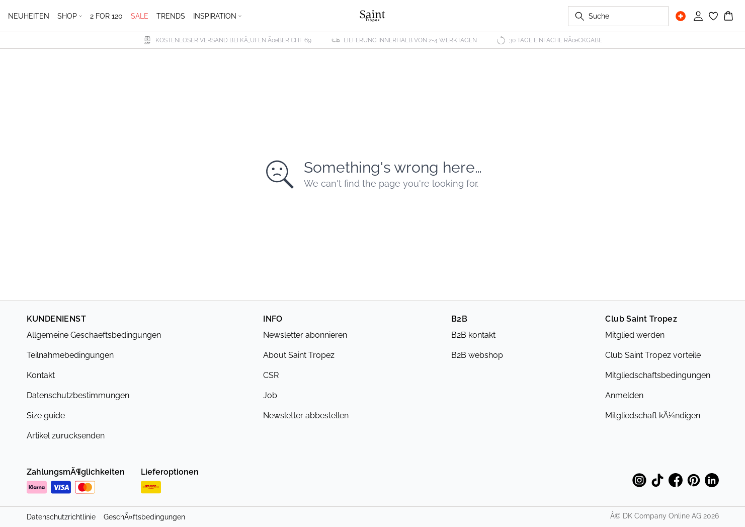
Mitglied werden (635, 335)
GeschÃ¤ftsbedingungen (144, 517)
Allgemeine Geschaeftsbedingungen (94, 335)
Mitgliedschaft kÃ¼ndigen (652, 415)
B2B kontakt (473, 335)
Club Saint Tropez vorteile (653, 355)
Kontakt (41, 375)
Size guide (46, 415)
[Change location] (681, 16)
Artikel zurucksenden (66, 435)
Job (270, 395)
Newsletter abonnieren (305, 335)
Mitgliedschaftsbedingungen (657, 375)
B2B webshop (477, 355)
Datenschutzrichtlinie (61, 517)
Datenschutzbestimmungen (78, 395)
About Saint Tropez (299, 355)
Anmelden (624, 395)
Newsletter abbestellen (306, 415)
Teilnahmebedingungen (70, 355)
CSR (271, 375)
